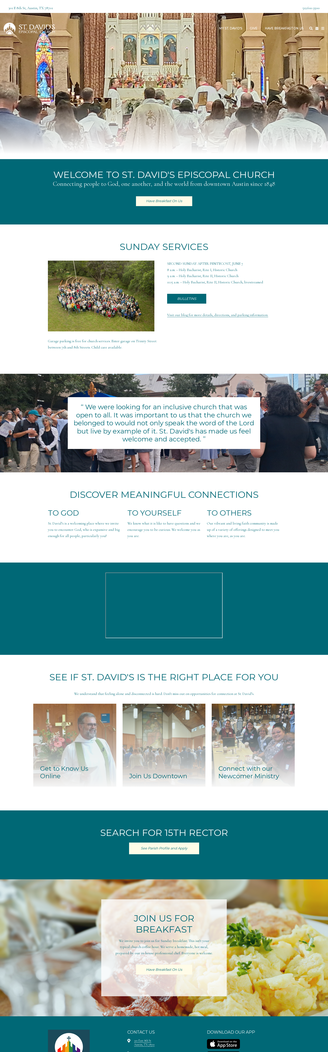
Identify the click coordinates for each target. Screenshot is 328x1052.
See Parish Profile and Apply (164, 848)
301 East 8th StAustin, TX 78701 (144, 1042)
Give (253, 28)
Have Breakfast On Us (284, 28)
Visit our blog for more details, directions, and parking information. (217, 315)
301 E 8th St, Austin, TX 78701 (30, 8)
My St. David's (230, 28)
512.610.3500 (311, 8)
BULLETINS (186, 299)
